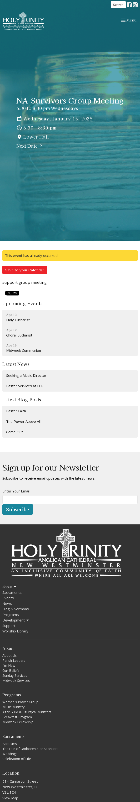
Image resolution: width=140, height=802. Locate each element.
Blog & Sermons (15, 608)
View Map (10, 798)
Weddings (9, 753)
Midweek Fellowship (17, 722)
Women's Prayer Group (20, 702)
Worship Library (15, 631)
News (7, 603)
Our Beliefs (11, 670)
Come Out (14, 431)
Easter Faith (16, 411)
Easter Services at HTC (25, 385)
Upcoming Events (22, 303)
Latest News (16, 364)
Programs (10, 614)
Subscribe (17, 509)
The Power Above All (23, 421)
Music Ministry (13, 707)
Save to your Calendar (24, 269)
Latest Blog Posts (21, 399)
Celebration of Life (16, 758)
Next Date (29, 146)
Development (16, 620)
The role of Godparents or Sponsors (30, 748)
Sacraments (12, 592)
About (9, 586)
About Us (9, 655)
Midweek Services (16, 680)
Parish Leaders (13, 660)
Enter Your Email (16, 491)
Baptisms (9, 743)
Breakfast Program (17, 717)
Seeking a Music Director (26, 375)
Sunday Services (14, 675)
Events (8, 597)
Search (118, 4)
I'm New (8, 665)
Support (8, 625)
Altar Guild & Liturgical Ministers (26, 712)
